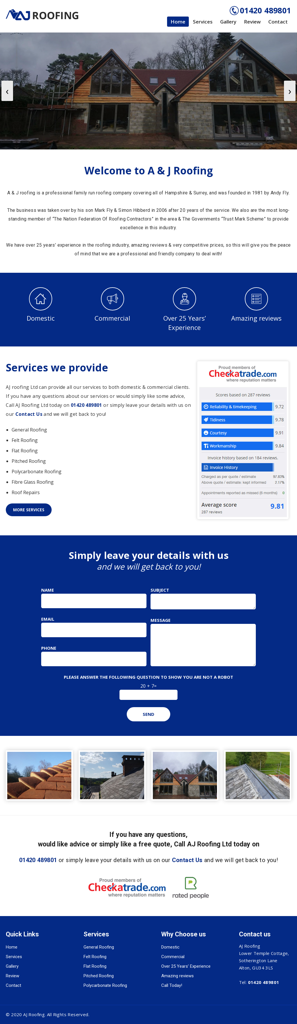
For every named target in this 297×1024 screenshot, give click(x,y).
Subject (160, 590)
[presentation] (7, 91)
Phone (48, 648)
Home (178, 21)
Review (252, 21)
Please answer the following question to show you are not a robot (148, 677)
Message (161, 620)
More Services (28, 509)
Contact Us (28, 414)
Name (47, 590)
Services (203, 21)
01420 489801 (265, 10)
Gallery (228, 21)
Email (47, 619)
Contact (278, 21)
